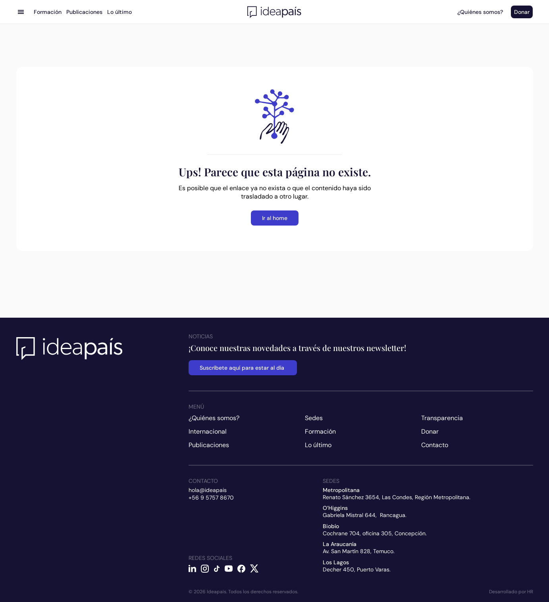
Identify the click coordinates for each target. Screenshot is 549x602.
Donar (430, 431)
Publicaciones (209, 445)
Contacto (434, 445)
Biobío (331, 526)
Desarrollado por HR (511, 591)
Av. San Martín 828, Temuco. (359, 551)
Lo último (318, 445)
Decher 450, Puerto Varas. (357, 569)
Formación (320, 431)
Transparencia (442, 418)
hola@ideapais (208, 490)
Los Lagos (336, 562)
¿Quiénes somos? (214, 418)
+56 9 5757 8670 (211, 497)
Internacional (208, 431)
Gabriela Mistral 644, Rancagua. (364, 515)
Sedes (314, 418)
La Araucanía (339, 544)
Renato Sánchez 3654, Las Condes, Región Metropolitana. (396, 497)
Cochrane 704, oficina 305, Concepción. (375, 533)
